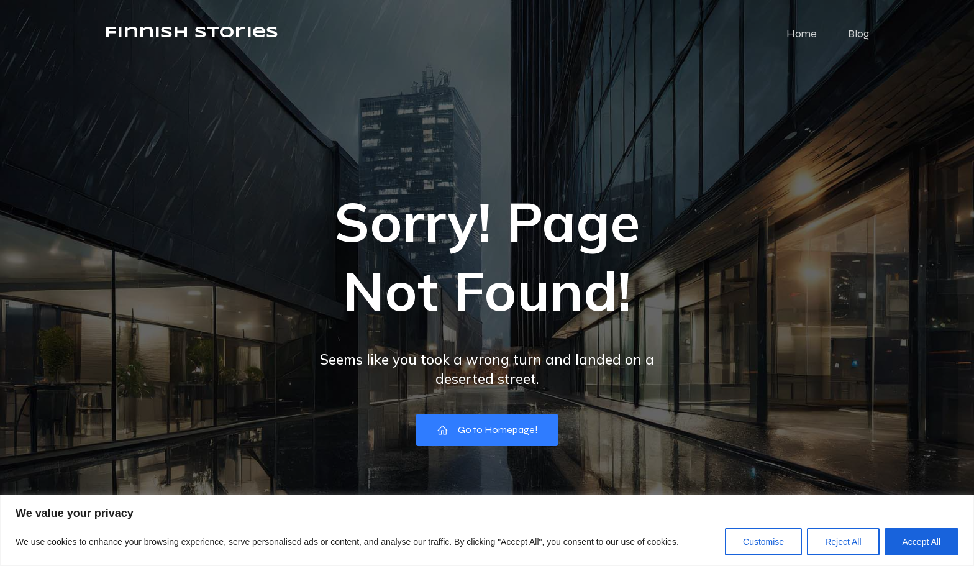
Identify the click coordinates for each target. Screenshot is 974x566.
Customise (763, 542)
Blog (859, 34)
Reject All (843, 542)
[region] (487, 530)
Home (801, 34)
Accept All (921, 542)
